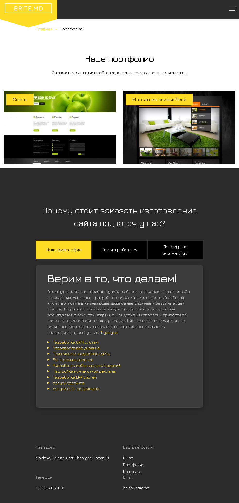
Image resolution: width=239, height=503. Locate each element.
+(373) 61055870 (50, 488)
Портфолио (133, 464)
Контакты (131, 471)
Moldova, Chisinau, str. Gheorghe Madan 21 (72, 458)
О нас (128, 458)
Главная (44, 28)
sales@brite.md (136, 488)
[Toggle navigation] (232, 8)
